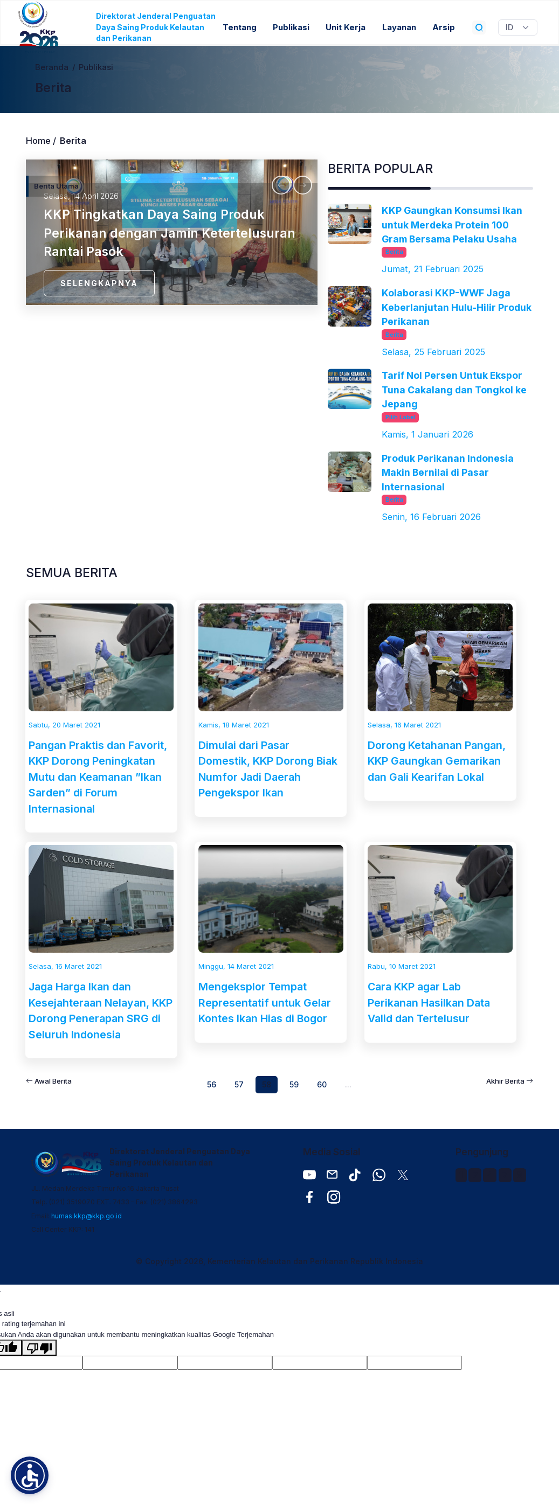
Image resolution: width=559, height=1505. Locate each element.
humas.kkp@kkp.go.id (86, 1216)
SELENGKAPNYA (99, 283)
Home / (41, 140)
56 (211, 1084)
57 (239, 1084)
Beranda (51, 67)
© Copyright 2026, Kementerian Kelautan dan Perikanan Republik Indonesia (279, 1261)
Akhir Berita (509, 1081)
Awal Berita (49, 1081)
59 (294, 1084)
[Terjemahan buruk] (39, 1348)
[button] (30, 1475)
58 (266, 1084)
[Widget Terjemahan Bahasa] (517, 27)
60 (322, 1084)
